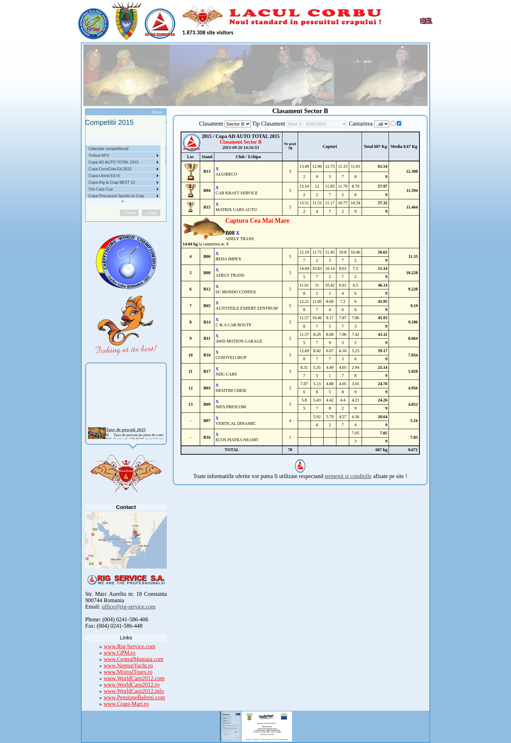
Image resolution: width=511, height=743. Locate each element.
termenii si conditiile (348, 476)
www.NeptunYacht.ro (128, 665)
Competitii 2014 (103, 196)
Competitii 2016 (103, 182)
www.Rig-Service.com (129, 646)
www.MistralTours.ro (128, 672)
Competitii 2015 (103, 189)
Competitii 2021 (103, 148)
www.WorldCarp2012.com (134, 678)
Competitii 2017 (103, 175)
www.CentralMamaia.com (134, 659)
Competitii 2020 (103, 155)
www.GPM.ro (120, 653)
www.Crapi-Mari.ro (126, 704)
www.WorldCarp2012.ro (132, 685)
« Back (153, 213)
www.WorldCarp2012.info (134, 691)
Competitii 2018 (103, 169)
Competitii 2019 (103, 162)
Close (157, 112)
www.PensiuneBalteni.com (134, 697)
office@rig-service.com (129, 607)
